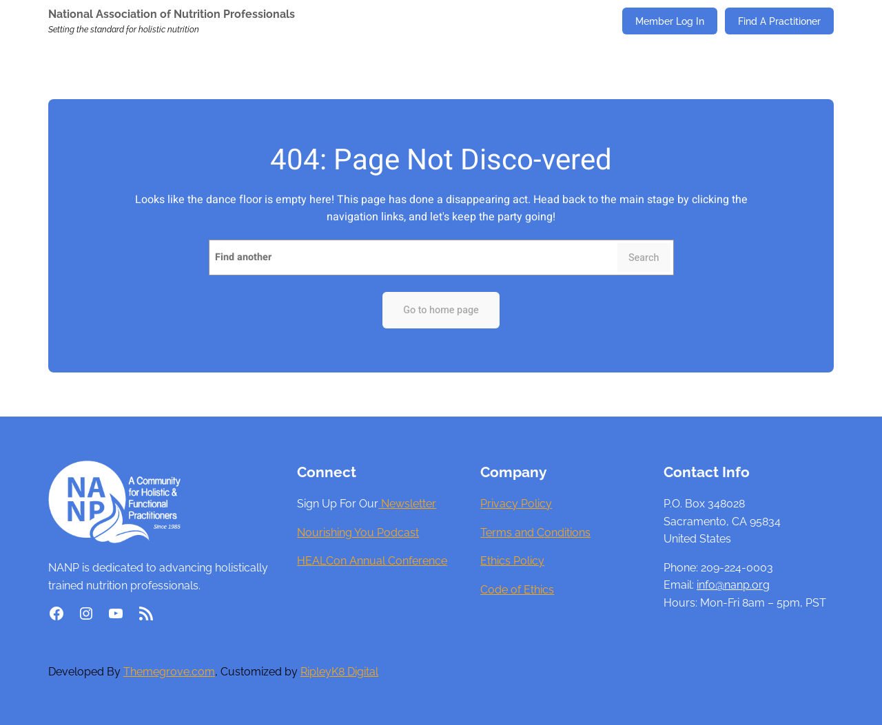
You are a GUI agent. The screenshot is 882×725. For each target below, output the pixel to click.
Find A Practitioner (779, 21)
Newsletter (407, 503)
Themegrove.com (169, 671)
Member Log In (669, 21)
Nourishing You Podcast (358, 532)
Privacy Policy (516, 503)
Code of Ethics (517, 589)
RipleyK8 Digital (339, 671)
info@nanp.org (733, 584)
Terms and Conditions (535, 532)
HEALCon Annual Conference (372, 560)
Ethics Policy (512, 560)
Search (643, 258)
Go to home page (441, 310)
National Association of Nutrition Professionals (171, 14)
